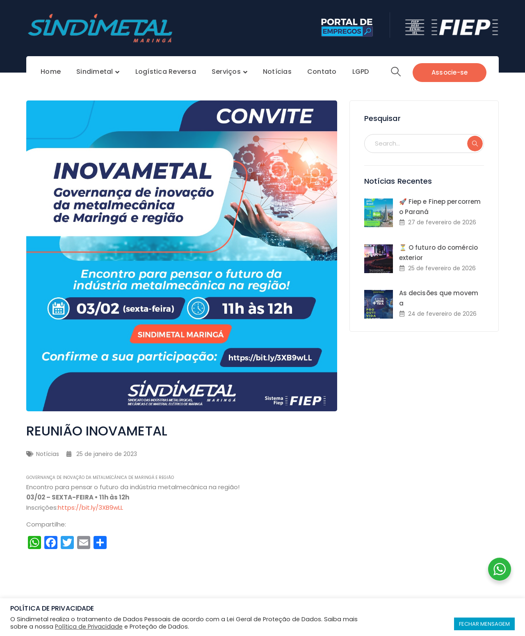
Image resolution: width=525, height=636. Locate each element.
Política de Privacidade (89, 626)
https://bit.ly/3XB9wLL (90, 507)
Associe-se (449, 72)
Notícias (47, 454)
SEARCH (475, 143)
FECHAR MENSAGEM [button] (484, 624)
